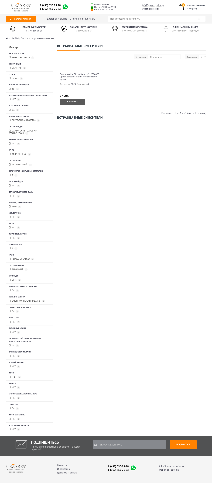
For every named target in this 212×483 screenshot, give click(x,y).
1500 (15, 206)
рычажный (18, 269)
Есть (15, 280)
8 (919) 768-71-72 (50, 8)
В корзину (72, 101)
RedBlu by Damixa (20, 38)
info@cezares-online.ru (153, 5)
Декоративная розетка (24, 120)
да (14, 110)
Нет (14, 99)
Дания (16, 78)
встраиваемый (20, 164)
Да (14, 311)
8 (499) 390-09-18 (50, 5)
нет (14, 185)
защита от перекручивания (27, 301)
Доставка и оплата (57, 18)
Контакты (90, 18)
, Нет (15, 377)
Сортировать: (141, 57)
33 (14, 89)
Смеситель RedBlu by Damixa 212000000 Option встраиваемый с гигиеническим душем (79, 77)
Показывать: (191, 57)
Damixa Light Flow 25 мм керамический (23, 132)
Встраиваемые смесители (42, 38)
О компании (76, 18)
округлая (17, 68)
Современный (20, 154)
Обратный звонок (150, 8)
